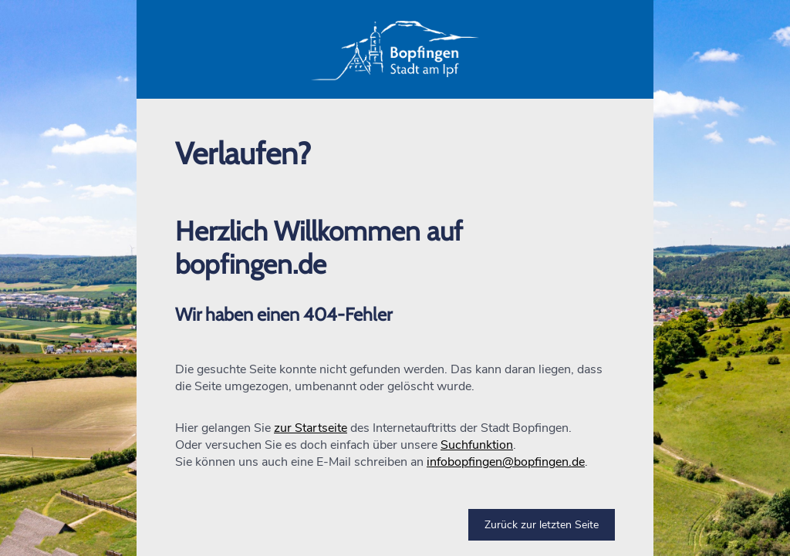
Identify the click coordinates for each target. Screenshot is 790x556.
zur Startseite (310, 428)
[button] (395, 49)
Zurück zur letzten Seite (541, 524)
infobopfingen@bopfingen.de (506, 461)
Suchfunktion (477, 444)
